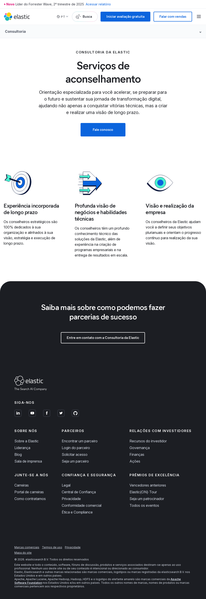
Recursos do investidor (148, 441)
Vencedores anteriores (147, 485)
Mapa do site (23, 552)
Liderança (22, 447)
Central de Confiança (79, 492)
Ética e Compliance (77, 512)
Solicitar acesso (75, 454)
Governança (139, 447)
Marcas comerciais (26, 547)
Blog (18, 454)
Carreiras (21, 485)
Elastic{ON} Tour (143, 492)
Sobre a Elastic (26, 441)
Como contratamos (30, 498)
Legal (66, 485)
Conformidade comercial (81, 505)
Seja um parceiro (75, 461)
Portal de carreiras (29, 492)
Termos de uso (52, 547)
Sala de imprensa (28, 461)
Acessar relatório (98, 4)
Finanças (136, 454)
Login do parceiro (76, 447)
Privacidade (71, 498)
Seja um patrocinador (146, 498)
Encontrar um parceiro (80, 441)
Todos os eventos (144, 505)
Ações (134, 461)
